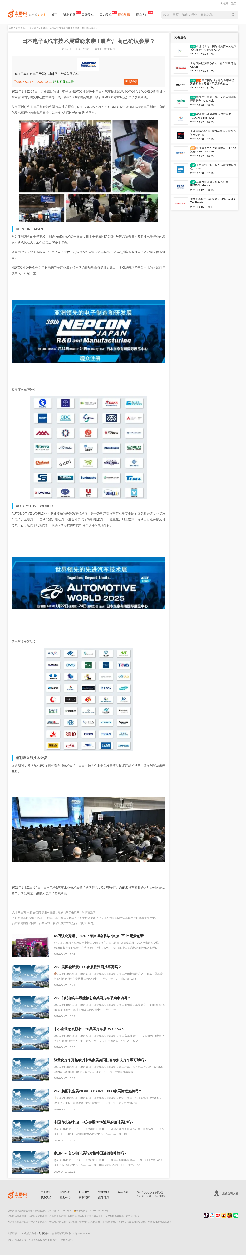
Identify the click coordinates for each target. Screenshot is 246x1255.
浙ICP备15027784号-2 (59, 1210)
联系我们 (46, 1197)
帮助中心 (65, 1197)
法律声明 (103, 1192)
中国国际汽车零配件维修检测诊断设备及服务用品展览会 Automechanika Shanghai (212, 83)
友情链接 (65, 1192)
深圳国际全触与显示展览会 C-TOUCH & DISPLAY (211, 116)
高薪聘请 (84, 1197)
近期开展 (69, 14)
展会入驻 (142, 14)
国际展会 (87, 15)
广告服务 (84, 1192)
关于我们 (46, 1192)
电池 (97, 519)
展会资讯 (124, 15)
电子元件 (64, 252)
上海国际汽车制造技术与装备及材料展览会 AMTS (213, 133)
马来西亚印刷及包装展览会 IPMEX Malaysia (209, 183)
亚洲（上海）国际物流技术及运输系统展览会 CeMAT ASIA (213, 48)
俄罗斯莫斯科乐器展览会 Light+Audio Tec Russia (212, 200)
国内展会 (106, 14)
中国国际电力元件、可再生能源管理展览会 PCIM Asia (213, 99)
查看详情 (131, 81)
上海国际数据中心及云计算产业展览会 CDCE (213, 65)
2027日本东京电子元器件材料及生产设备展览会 (46, 74)
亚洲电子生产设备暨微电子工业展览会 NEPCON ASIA (213, 149)
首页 (54, 15)
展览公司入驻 (230, 1193)
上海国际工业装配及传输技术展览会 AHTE (213, 166)
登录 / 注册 (228, 3)
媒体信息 (103, 1197)
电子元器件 (33, 28)
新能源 (123, 887)
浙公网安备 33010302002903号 (91, 1210)
